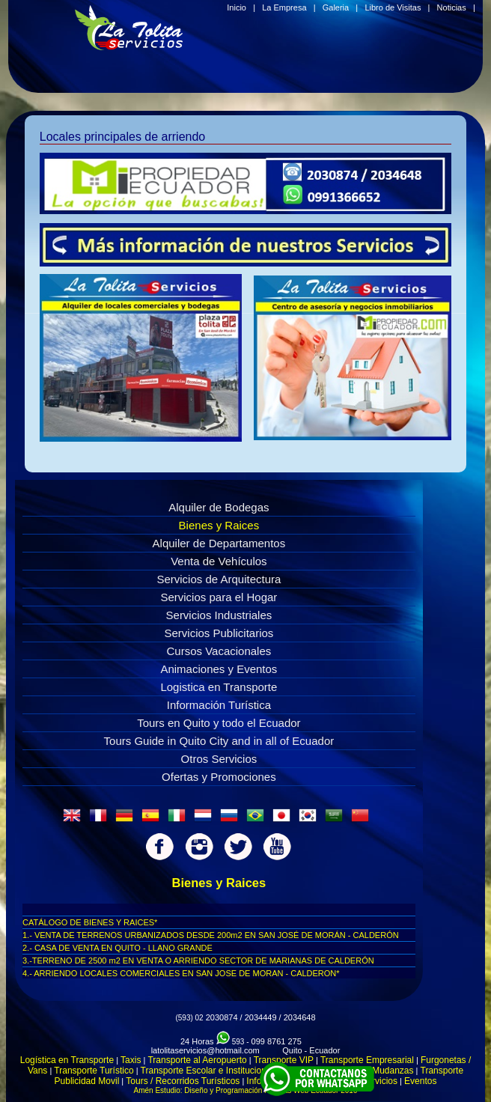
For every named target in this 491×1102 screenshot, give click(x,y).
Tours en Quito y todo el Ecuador (218, 722)
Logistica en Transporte (218, 687)
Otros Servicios (219, 758)
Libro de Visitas (393, 7)
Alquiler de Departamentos (219, 543)
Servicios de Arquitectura (218, 579)
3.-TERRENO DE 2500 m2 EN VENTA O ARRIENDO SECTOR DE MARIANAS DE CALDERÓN (198, 960)
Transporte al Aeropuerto (196, 1060)
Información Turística (219, 704)
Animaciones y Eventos (218, 669)
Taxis (131, 1060)
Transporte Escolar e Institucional (207, 1070)
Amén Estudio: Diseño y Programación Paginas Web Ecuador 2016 (246, 1090)
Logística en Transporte (67, 1060)
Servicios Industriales (219, 615)
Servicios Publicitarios (218, 633)
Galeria (336, 7)
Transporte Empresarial (367, 1060)
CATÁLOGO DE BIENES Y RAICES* (89, 922)
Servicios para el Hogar (218, 597)
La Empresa (284, 7)
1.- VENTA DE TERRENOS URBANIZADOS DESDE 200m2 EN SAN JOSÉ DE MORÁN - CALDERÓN (210, 935)
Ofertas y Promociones (219, 776)
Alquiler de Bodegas (218, 507)
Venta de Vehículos (218, 561)
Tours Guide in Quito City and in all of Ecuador (219, 740)
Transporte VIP (284, 1060)
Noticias (451, 7)
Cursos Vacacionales (219, 651)
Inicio (236, 7)
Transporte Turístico (93, 1070)
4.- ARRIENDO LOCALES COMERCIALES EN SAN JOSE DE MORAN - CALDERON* (181, 973)
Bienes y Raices (219, 525)
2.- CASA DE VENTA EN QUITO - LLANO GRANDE (117, 947)
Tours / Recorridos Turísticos (183, 1081)
